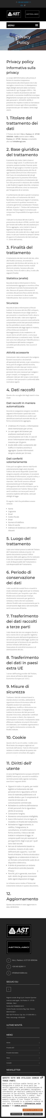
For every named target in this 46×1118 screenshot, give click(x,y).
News (8, 1058)
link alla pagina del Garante (26, 871)
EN (22, 5)
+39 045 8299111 (24, 2)
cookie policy (11, 755)
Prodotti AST (10, 1048)
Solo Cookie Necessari (33, 1114)
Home (8, 1042)
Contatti (9, 1063)
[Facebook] (9, 989)
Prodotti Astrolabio (12, 1053)
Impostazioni (16, 1114)
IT (25, 5)
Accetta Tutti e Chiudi (33, 1110)
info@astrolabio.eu (19, 973)
